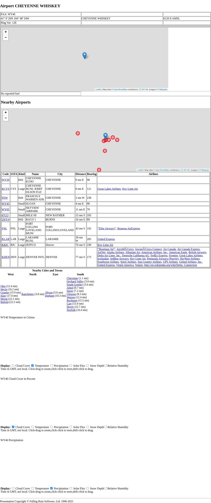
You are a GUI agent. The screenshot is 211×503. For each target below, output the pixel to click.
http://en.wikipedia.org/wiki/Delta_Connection (170, 264)
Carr (69, 303)
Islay (3, 295)
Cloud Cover (22, 365)
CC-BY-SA (143, 89)
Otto (3, 286)
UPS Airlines (170, 261)
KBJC (5, 244)
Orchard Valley (75, 281)
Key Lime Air (130, 188)
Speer (70, 290)
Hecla (4, 289)
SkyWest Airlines (190, 258)
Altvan (49, 292)
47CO (5, 215)
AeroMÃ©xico (125, 249)
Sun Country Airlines (150, 261)
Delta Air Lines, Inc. (109, 255)
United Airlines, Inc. (190, 261)
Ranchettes (27, 294)
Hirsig (4, 298)
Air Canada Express (188, 249)
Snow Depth (97, 365)
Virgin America (125, 264)
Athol (70, 287)
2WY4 (5, 219)
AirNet (101, 252)
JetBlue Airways (119, 258)
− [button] (6, 37)
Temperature (42, 365)
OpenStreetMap (120, 89)
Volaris (139, 264)
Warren (71, 297)
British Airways (197, 252)
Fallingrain (162, 89)
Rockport (72, 300)
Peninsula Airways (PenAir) (163, 258)
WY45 (5, 203)
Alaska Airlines (115, 252)
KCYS (5, 188)
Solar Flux (79, 365)
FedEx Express (158, 255)
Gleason (71, 294)
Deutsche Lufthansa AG (135, 255)
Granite (5, 292)
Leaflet (98, 89)
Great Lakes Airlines (109, 188)
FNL (4, 228)
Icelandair (103, 258)
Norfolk (71, 309)
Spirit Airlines (128, 261)
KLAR (6, 239)
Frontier (173, 255)
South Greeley (75, 284)
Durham (49, 295)
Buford (4, 302)
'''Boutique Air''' (106, 249)
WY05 (5, 209)
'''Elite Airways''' (106, 228)
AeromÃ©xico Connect (148, 249)
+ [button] (6, 32)
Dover (70, 306)
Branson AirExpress (128, 228)
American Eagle (178, 252)
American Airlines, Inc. (154, 252)
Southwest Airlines (108, 261)
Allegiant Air (132, 252)
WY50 (5, 179)
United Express (106, 239)
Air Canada (169, 249)
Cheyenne (72, 278)
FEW (5, 197)
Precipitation (61, 365)
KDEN (6, 257)
